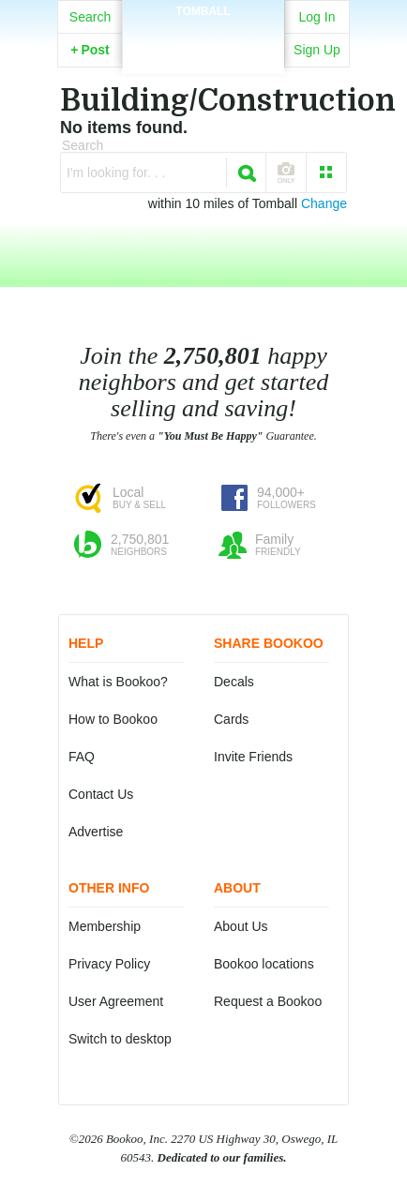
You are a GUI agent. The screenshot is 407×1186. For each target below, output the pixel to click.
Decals (234, 681)
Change (324, 203)
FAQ (81, 756)
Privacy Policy (109, 963)
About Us (241, 926)
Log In (317, 16)
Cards (231, 719)
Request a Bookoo (268, 1001)
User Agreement (115, 1001)
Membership (104, 926)
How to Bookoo (113, 719)
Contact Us (100, 794)
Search (90, 16)
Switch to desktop (120, 1038)
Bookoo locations (264, 963)
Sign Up (317, 49)
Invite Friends (253, 756)
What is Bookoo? (118, 681)
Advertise (95, 831)
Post (90, 49)
